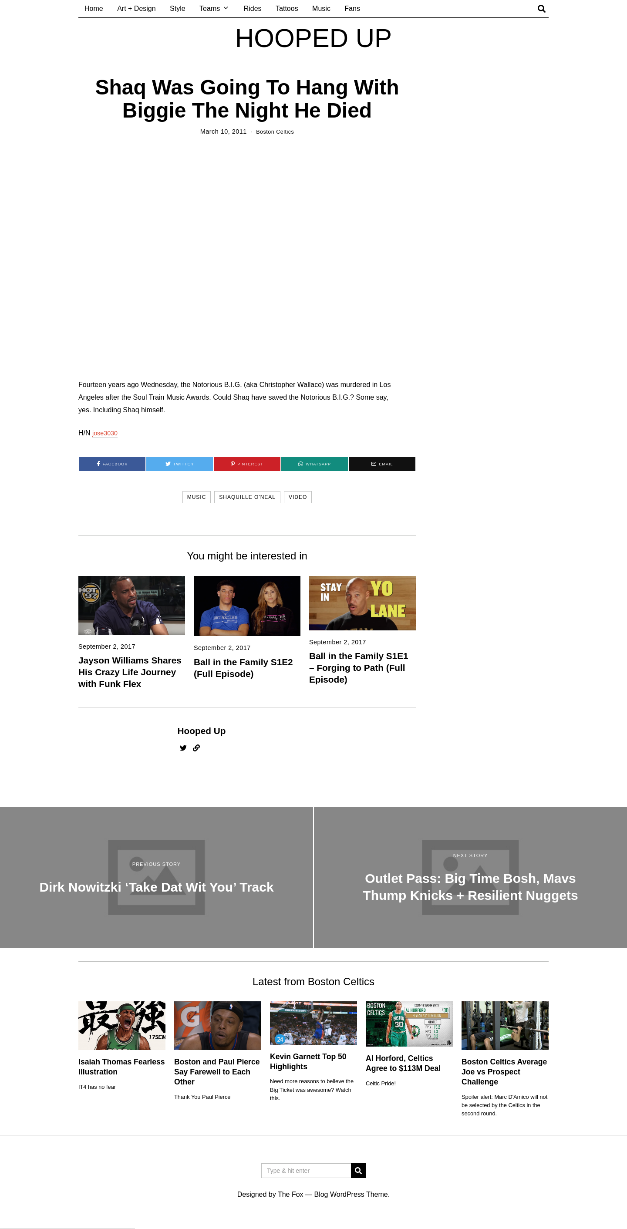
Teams (209, 8)
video (298, 497)
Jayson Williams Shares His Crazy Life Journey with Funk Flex (130, 672)
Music (321, 8)
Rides (253, 8)
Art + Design (136, 8)
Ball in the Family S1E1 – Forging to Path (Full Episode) (358, 667)
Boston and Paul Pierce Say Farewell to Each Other (217, 1071)
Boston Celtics (275, 131)
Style (177, 8)
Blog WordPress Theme (351, 1194)
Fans (352, 8)
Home (93, 8)
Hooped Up (202, 731)
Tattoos (287, 8)
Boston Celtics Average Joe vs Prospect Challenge (504, 1071)
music (196, 497)
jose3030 (106, 432)
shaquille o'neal (247, 497)
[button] (358, 1170)
